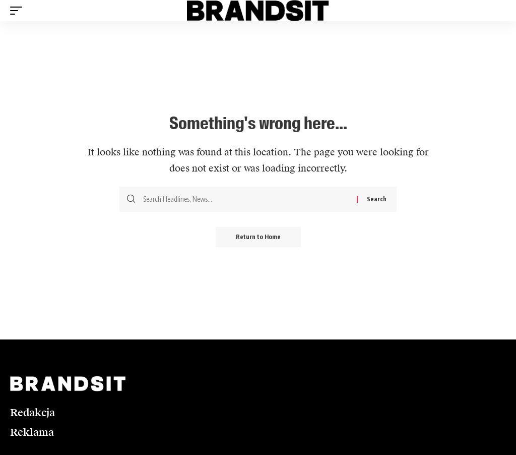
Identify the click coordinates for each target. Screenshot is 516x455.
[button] (18, 11)
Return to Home (258, 237)
